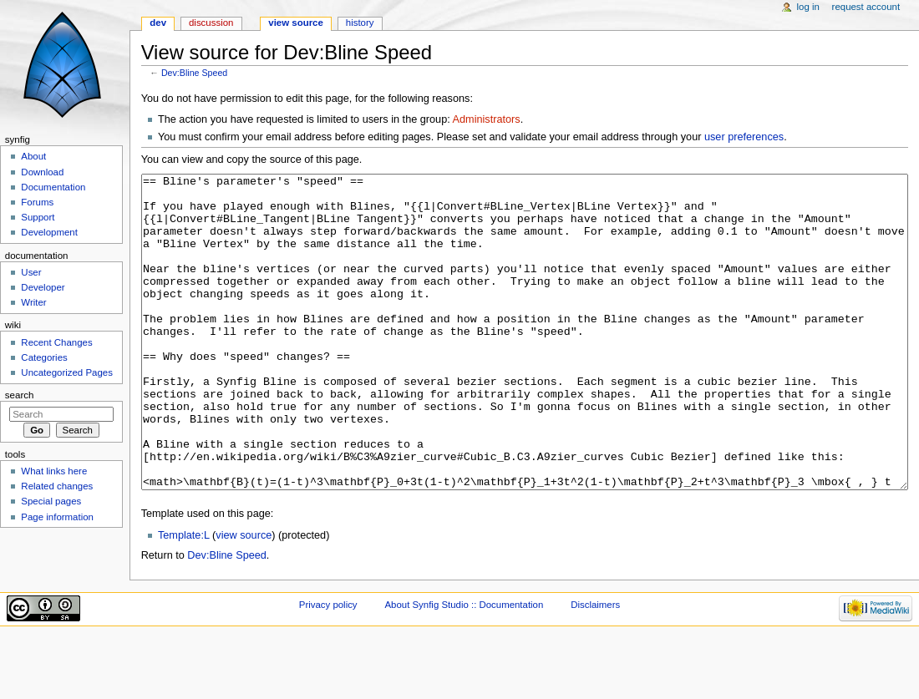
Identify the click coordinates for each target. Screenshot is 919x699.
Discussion (211, 23)
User (31, 272)
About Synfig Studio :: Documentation (463, 667)
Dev (158, 23)
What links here (54, 471)
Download (42, 172)
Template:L (184, 598)
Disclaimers (595, 667)
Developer (42, 287)
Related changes (57, 486)
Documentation (53, 187)
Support (37, 217)
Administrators (486, 119)
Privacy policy (328, 667)
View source (295, 23)
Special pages (51, 501)
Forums (37, 202)
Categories (44, 357)
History (360, 23)
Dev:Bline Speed (194, 73)
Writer (33, 302)
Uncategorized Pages (67, 372)
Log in (808, 7)
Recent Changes (56, 342)
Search (19, 395)
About (33, 156)
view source (244, 598)
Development (49, 232)
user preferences (744, 137)
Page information (57, 517)
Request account (866, 7)
